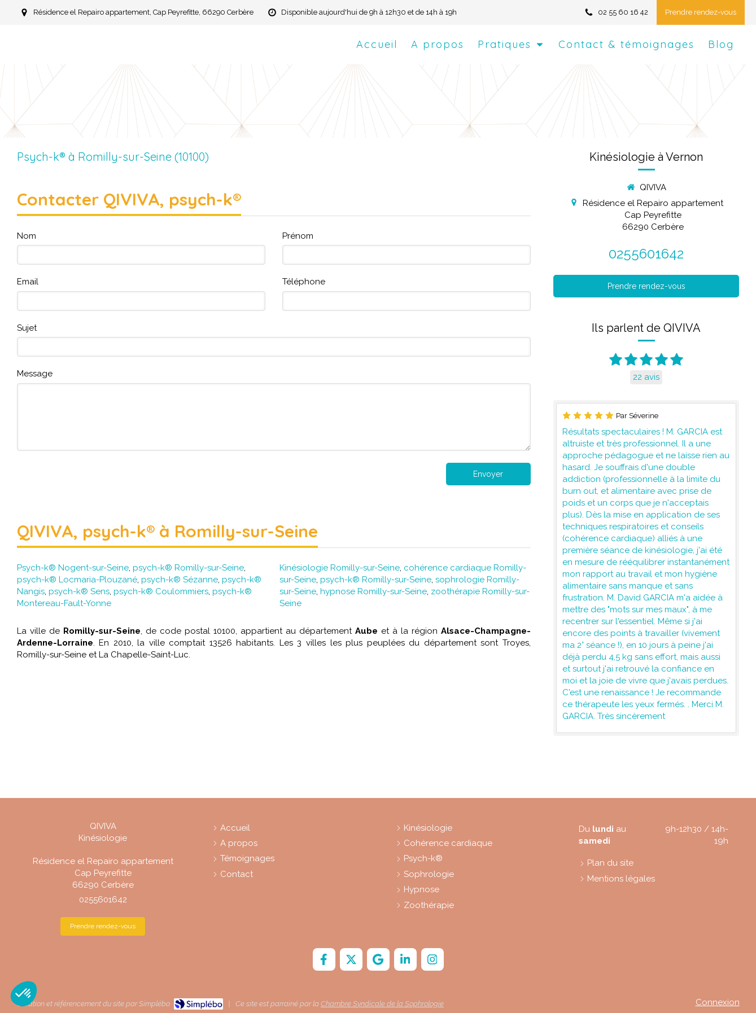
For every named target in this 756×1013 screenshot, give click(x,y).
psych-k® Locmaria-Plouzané (77, 580)
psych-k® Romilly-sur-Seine (188, 568)
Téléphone (303, 282)
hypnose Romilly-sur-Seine (373, 591)
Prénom (297, 236)
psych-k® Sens (79, 591)
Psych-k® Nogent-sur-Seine (73, 568)
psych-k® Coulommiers (160, 591)
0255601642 (646, 253)
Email (27, 282)
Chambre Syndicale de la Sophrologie (382, 1003)
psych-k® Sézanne (179, 580)
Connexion (718, 1002)
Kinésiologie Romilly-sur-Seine (339, 568)
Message (35, 374)
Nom (26, 236)
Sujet (27, 328)
